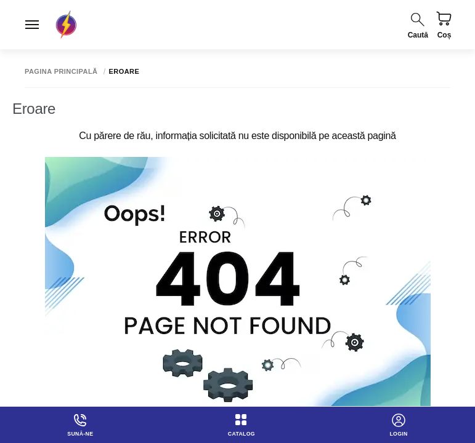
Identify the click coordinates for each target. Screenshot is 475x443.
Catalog (242, 424)
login (399, 424)
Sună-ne (80, 424)
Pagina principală (61, 71)
